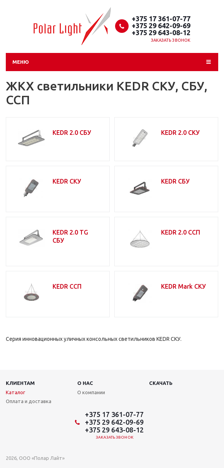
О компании (91, 392)
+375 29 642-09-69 (161, 25)
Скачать (161, 383)
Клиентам (20, 383)
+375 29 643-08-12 (161, 32)
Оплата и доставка (28, 401)
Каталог (15, 392)
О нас (85, 383)
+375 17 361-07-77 (161, 18)
